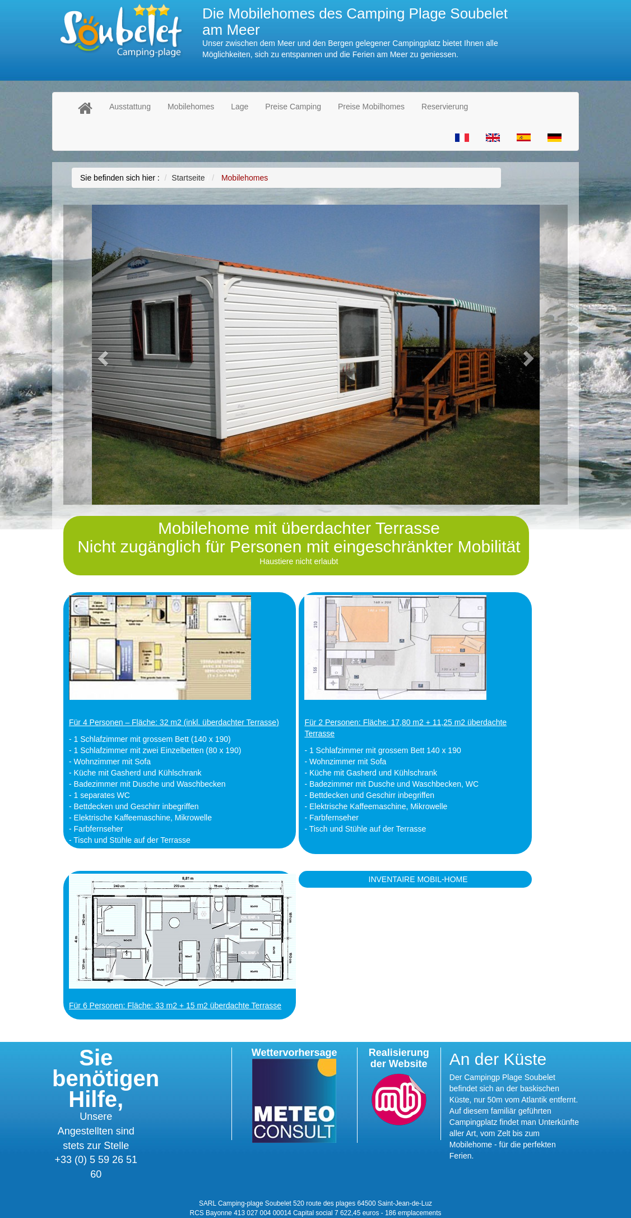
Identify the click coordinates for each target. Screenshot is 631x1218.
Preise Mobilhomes (371, 106)
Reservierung (444, 106)
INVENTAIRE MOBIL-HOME (418, 879)
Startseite (188, 177)
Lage (239, 106)
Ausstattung (130, 106)
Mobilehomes (191, 106)
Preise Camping (293, 106)
